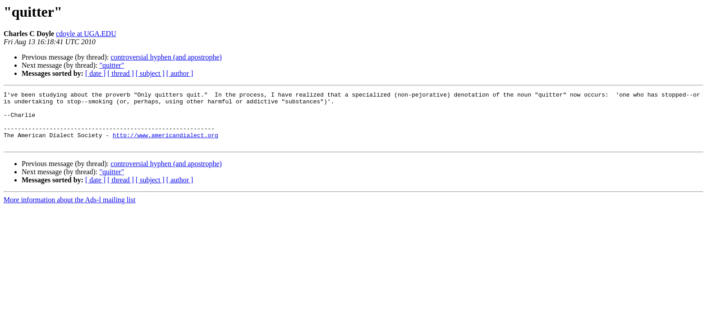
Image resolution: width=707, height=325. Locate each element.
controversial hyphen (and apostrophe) (166, 57)
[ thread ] (120, 73)
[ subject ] (150, 73)
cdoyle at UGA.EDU (86, 33)
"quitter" (111, 65)
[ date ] (95, 73)
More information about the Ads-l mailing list (69, 210)
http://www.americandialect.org (165, 144)
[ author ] (179, 73)
